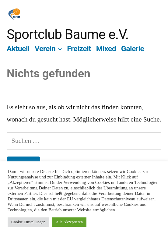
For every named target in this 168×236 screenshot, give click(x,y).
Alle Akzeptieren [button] (69, 222)
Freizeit (79, 48)
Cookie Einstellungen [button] (28, 222)
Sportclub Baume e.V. (67, 34)
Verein (45, 48)
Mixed (106, 48)
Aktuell (18, 48)
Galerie (132, 48)
